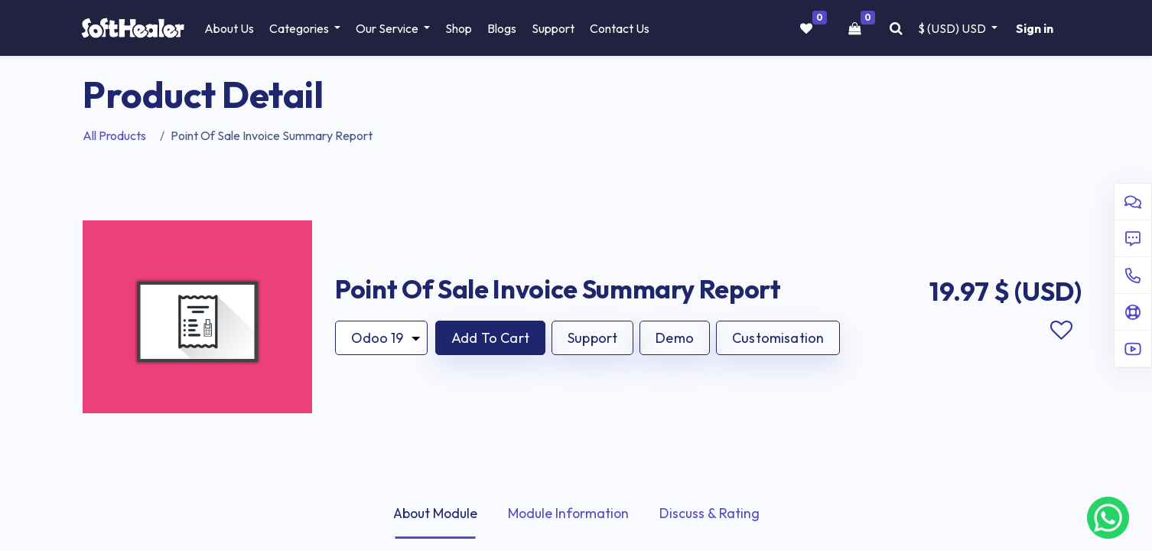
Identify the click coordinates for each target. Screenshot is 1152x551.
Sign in (1033, 28)
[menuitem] (233, 28)
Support (592, 337)
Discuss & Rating (712, 513)
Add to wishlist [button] (1061, 330)
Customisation (778, 337)
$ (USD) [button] (951, 28)
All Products (114, 135)
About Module (433, 513)
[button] (490, 337)
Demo (675, 337)
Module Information (570, 513)
